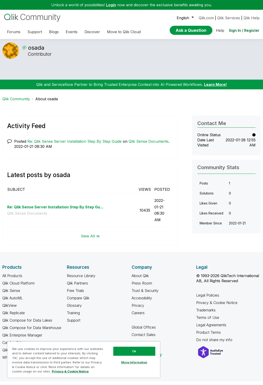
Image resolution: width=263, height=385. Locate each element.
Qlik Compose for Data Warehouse (31, 331)
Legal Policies (207, 298)
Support (73, 323)
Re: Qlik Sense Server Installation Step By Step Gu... (55, 210)
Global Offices (144, 330)
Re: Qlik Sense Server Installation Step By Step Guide (74, 144)
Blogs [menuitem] (54, 31)
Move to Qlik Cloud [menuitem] (124, 31)
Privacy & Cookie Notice (216, 306)
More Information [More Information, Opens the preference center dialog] (134, 362)
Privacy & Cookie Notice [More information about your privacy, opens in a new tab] (70, 371)
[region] (83, 359)
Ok (134, 351)
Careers (138, 316)
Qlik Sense (11, 294)
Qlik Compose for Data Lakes (27, 323)
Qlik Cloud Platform (18, 286)
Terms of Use (207, 321)
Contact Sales (144, 338)
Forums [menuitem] (13, 31)
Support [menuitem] (34, 31)
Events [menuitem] (72, 31)
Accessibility (142, 301)
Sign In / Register (244, 30)
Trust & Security (145, 294)
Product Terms (208, 335)
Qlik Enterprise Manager (22, 338)
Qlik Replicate (13, 316)
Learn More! (215, 88)
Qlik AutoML (12, 301)
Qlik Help (252, 18)
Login (111, 5)
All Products (12, 279)
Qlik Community (16, 102)
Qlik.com (206, 18)
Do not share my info (215, 343)
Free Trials (75, 294)
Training (73, 316)
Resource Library (81, 279)
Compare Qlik (78, 301)
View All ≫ (90, 239)
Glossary (74, 309)
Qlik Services (228, 18)
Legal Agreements (211, 328)
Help (220, 30)
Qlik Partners (77, 286)
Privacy (138, 309)
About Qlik (140, 279)
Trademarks (206, 313)
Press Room (142, 286)
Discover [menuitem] (92, 31)
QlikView (9, 309)
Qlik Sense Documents (149, 144)
